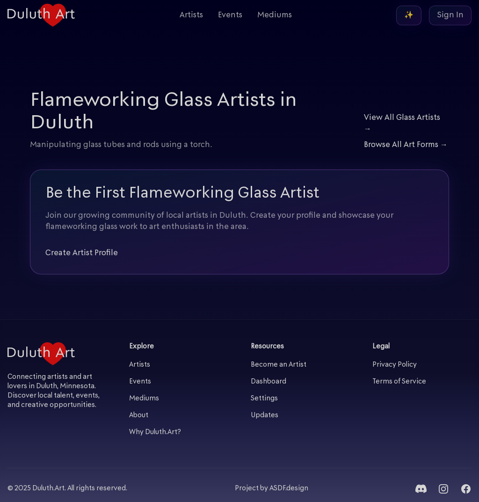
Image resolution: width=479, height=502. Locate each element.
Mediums (274, 15)
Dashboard (268, 381)
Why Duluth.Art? (155, 432)
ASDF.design (288, 488)
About (138, 415)
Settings (264, 398)
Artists (191, 15)
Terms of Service (399, 381)
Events (230, 15)
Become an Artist (278, 365)
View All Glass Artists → (402, 123)
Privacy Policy (394, 365)
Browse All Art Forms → (406, 145)
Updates (264, 415)
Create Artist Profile (81, 253)
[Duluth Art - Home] (41, 15)
